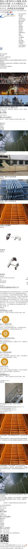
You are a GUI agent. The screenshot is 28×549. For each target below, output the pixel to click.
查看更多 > (2, 307)
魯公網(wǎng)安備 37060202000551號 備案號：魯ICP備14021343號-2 (13, 547)
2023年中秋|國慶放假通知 (6, 410)
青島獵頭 (11, 502)
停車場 (20, 35)
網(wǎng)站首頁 (22, 13)
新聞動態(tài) (22, 42)
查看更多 (2, 129)
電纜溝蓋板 (8, 505)
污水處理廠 (21, 37)
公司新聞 (21, 43)
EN (8, 12)
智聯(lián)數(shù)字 (19, 548)
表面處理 (21, 27)
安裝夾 (20, 24)
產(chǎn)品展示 (22, 20)
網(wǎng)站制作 (10, 548)
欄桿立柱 (21, 23)
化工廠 (20, 38)
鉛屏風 (3, 505)
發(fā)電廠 (21, 40)
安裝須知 (21, 29)
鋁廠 (20, 34)
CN (11, 12)
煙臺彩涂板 (15, 502)
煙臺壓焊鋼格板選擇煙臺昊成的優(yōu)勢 (9, 406)
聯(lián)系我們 (22, 46)
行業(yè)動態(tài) (22, 45)
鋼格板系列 (21, 21)
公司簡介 (21, 17)
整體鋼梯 (21, 26)
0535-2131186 (3, 114)
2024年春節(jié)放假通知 (5, 408)
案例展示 (21, 31)
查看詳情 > (2, 382)
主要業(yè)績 (22, 18)
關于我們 (21, 15)
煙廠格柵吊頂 (22, 32)
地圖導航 (2, 510)
